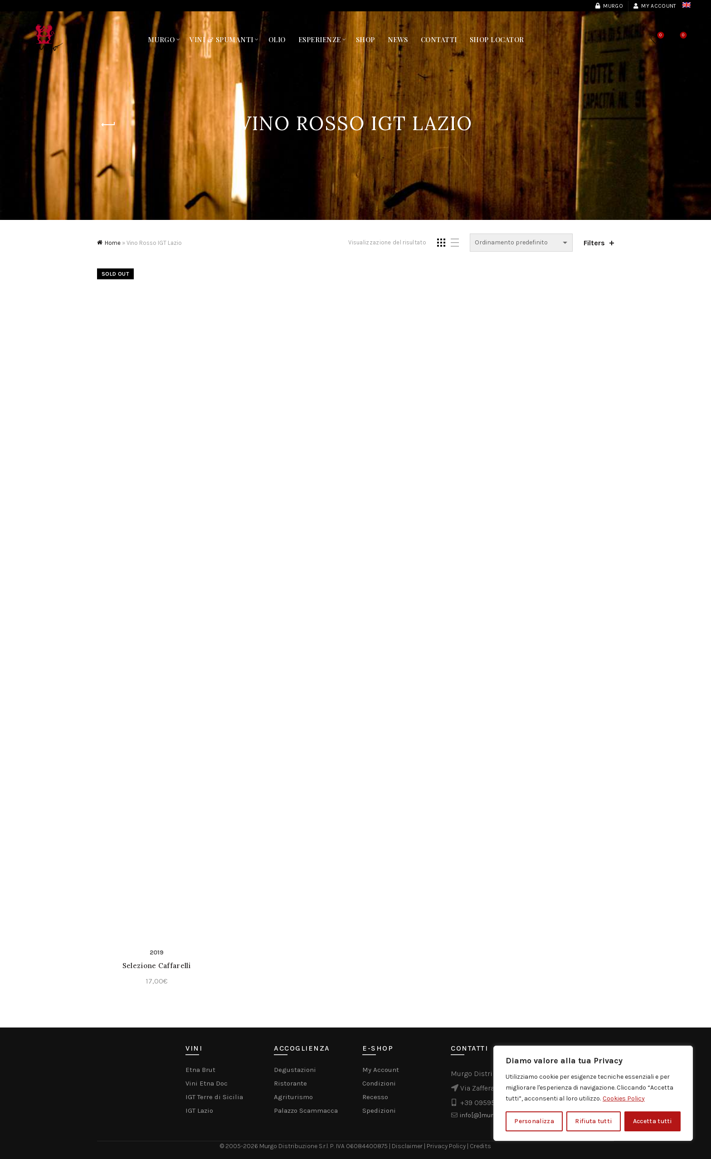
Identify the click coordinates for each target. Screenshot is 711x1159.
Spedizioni (379, 1110)
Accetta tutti (652, 1121)
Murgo (609, 6)
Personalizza (534, 1121)
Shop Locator (497, 39)
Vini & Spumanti (221, 39)
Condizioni (379, 1083)
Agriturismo (293, 1097)
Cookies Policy (624, 1098)
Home (113, 242)
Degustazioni (295, 1070)
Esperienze (319, 39)
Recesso (375, 1097)
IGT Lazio (199, 1110)
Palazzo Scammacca (306, 1110)
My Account (380, 1070)
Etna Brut (200, 1070)
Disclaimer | (409, 1146)
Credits (480, 1146)
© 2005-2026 (239, 1146)
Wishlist (659, 36)
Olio (277, 39)
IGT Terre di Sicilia (214, 1097)
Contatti (439, 39)
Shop (365, 39)
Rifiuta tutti (593, 1121)
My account (654, 6)
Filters (594, 243)
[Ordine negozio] (521, 243)
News (398, 39)
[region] (593, 1093)
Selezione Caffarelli (156, 965)
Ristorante (290, 1083)
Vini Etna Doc (206, 1083)
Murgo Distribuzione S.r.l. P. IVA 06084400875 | (325, 1146)
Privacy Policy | (448, 1146)
